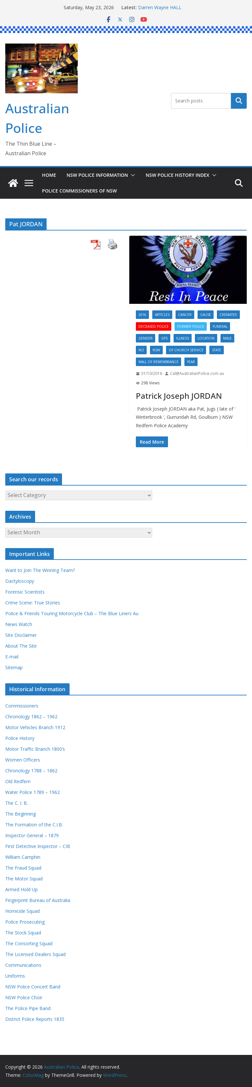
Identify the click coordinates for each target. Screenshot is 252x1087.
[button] (131, 175)
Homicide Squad (22, 911)
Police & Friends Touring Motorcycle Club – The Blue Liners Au (71, 613)
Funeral (220, 326)
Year (191, 361)
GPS (164, 338)
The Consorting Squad (28, 943)
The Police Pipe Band (28, 1008)
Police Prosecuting (25, 922)
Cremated (228, 314)
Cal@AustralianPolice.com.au (197, 373)
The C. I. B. (16, 803)
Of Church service (186, 350)
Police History (19, 738)
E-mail (11, 657)
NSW (156, 350)
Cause (205, 314)
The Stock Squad (23, 933)
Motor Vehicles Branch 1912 (35, 727)
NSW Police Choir (23, 997)
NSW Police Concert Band (32, 987)
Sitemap (14, 667)
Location (206, 338)
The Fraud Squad (23, 868)
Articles (162, 314)
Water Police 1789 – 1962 (32, 792)
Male (227, 338)
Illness (182, 338)
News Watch (18, 624)
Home (49, 175)
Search (239, 100)
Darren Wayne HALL (159, 7)
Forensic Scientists (25, 592)
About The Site (21, 646)
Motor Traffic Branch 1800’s (35, 749)
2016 (142, 314)
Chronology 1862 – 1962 (31, 716)
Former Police (190, 326)
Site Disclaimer (21, 635)
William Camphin (22, 857)
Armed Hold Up (21, 889)
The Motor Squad (24, 878)
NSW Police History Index (177, 175)
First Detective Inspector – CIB (37, 846)
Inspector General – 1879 (32, 835)
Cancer (185, 314)
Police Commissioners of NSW (79, 191)
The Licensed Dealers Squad (35, 954)
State (216, 350)
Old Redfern (18, 781)
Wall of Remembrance (158, 361)
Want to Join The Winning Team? (40, 570)
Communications (23, 965)
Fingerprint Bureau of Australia (37, 900)
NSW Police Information (97, 175)
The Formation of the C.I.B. (34, 824)
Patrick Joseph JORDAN (179, 395)
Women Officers (22, 760)
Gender (145, 338)
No (141, 350)
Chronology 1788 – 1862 (31, 770)
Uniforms (15, 976)
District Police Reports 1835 (34, 1019)
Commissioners (21, 706)
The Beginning (20, 814)
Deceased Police (153, 326)
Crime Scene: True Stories (32, 602)
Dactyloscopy (19, 581)
